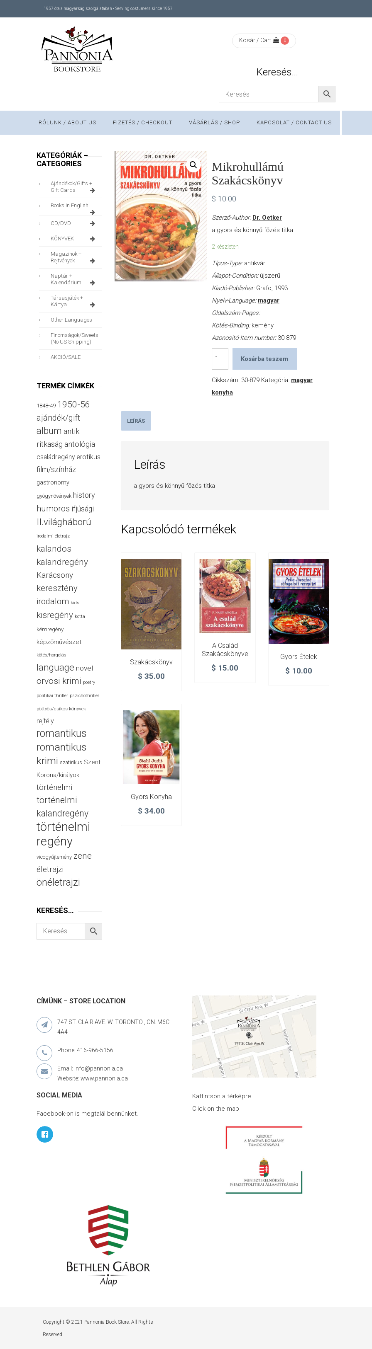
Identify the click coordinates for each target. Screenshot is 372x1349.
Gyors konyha (151, 797)
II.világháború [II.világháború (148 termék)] (64, 521)
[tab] (136, 421)
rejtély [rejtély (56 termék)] (45, 721)
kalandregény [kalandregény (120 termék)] (62, 562)
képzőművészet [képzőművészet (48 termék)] (59, 642)
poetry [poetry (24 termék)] (89, 682)
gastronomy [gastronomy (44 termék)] (53, 482)
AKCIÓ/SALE (66, 357)
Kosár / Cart (259, 40)
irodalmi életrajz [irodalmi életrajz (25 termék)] (53, 536)
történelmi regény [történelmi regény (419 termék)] (63, 834)
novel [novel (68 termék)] (84, 668)
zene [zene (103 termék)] (82, 856)
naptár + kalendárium (74, 279)
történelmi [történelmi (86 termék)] (54, 787)
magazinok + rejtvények (74, 257)
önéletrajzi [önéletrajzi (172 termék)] (58, 882)
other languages (71, 320)
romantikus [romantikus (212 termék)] (62, 733)
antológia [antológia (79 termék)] (79, 444)
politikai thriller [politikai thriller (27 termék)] (52, 695)
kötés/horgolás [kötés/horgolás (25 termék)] (51, 655)
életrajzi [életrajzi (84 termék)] (50, 869)
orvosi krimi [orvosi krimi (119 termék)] (59, 681)
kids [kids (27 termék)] (75, 602)
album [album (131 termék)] (49, 431)
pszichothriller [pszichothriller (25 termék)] (84, 695)
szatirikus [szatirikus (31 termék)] (71, 762)
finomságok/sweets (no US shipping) (74, 338)
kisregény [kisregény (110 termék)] (55, 615)
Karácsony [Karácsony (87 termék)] (55, 575)
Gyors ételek (298, 657)
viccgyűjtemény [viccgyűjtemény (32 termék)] (54, 857)
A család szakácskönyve (225, 650)
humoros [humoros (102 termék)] (53, 508)
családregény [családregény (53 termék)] (56, 457)
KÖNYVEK (74, 238)
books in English (74, 207)
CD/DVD (74, 223)
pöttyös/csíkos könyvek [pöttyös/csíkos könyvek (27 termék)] (61, 709)
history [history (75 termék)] (84, 495)
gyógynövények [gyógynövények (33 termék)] (54, 496)
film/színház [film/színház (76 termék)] (56, 469)
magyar (268, 300)
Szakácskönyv (151, 662)
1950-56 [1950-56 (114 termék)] (73, 404)
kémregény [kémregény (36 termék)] (50, 629)
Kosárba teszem (264, 359)
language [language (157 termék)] (55, 667)
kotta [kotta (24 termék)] (80, 616)
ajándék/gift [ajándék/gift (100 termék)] (58, 418)
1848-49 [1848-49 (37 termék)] (46, 405)
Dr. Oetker (267, 217)
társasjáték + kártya (74, 301)
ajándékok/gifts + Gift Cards (74, 187)
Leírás (136, 421)
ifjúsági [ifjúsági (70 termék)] (82, 509)
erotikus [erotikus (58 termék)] (88, 457)
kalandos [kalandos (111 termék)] (54, 549)
